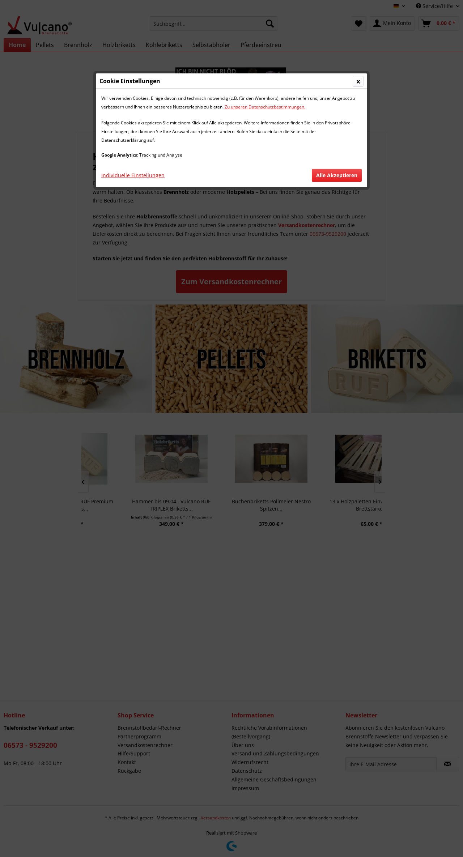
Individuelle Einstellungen (133, 175)
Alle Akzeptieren (336, 175)
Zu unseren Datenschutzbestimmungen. (265, 107)
